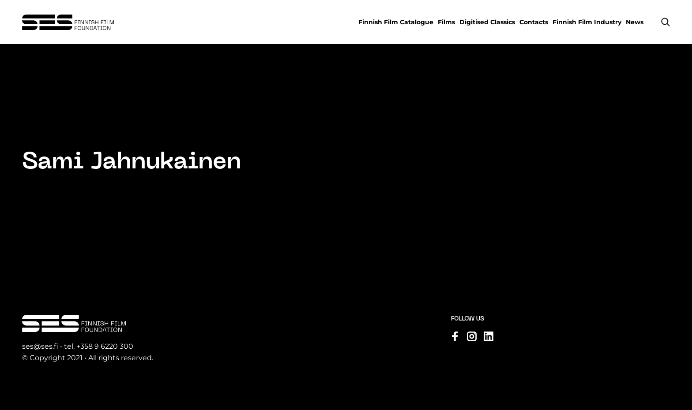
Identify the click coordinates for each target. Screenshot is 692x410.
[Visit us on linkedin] (488, 336)
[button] (665, 22)
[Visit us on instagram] (471, 336)
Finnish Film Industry (587, 22)
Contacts (533, 22)
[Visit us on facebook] (455, 336)
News (634, 22)
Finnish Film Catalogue (395, 22)
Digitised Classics (487, 22)
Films (446, 22)
